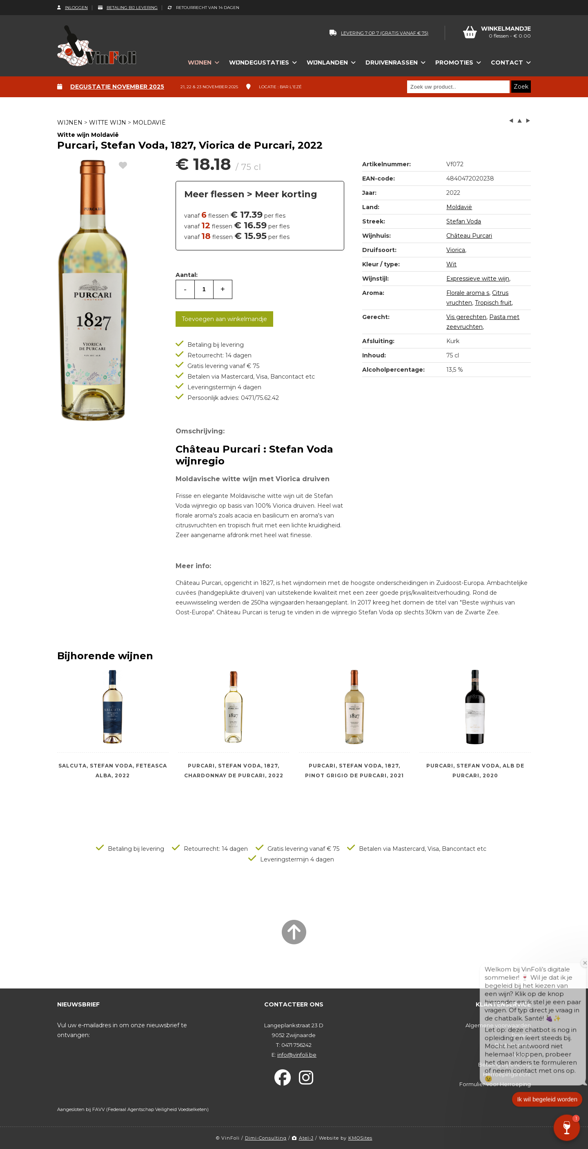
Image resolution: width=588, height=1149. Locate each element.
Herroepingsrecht (507, 1074)
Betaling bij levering (128, 7)
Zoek (521, 86)
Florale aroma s (467, 293)
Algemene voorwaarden (498, 1025)
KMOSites (360, 1138)
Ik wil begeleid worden (547, 1106)
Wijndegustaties (259, 62)
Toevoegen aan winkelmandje (224, 319)
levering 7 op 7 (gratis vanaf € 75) (379, 33)
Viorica (455, 250)
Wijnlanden (327, 62)
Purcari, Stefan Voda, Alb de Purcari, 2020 (475, 771)
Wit (451, 264)
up (520, 121)
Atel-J (303, 1138)
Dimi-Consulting (266, 1138)
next (528, 121)
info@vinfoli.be (296, 1054)
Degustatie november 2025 (117, 86)
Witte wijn (107, 122)
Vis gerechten (466, 317)
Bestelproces (513, 1045)
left (511, 121)
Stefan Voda (463, 221)
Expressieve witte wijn (477, 278)
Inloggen (72, 7)
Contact (507, 62)
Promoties (454, 62)
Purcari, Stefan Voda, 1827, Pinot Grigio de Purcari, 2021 (354, 771)
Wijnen (200, 62)
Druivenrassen (391, 62)
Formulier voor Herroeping (495, 1084)
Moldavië (149, 122)
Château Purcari (469, 235)
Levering (519, 1054)
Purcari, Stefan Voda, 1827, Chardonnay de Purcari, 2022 (233, 771)
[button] (567, 1128)
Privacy (521, 1035)
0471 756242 (296, 1045)
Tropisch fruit (493, 302)
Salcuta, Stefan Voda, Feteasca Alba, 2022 (112, 771)
